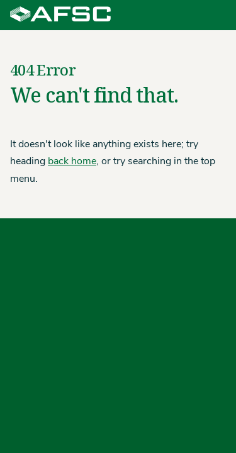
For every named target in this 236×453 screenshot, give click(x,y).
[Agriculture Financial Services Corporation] (60, 15)
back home (72, 162)
